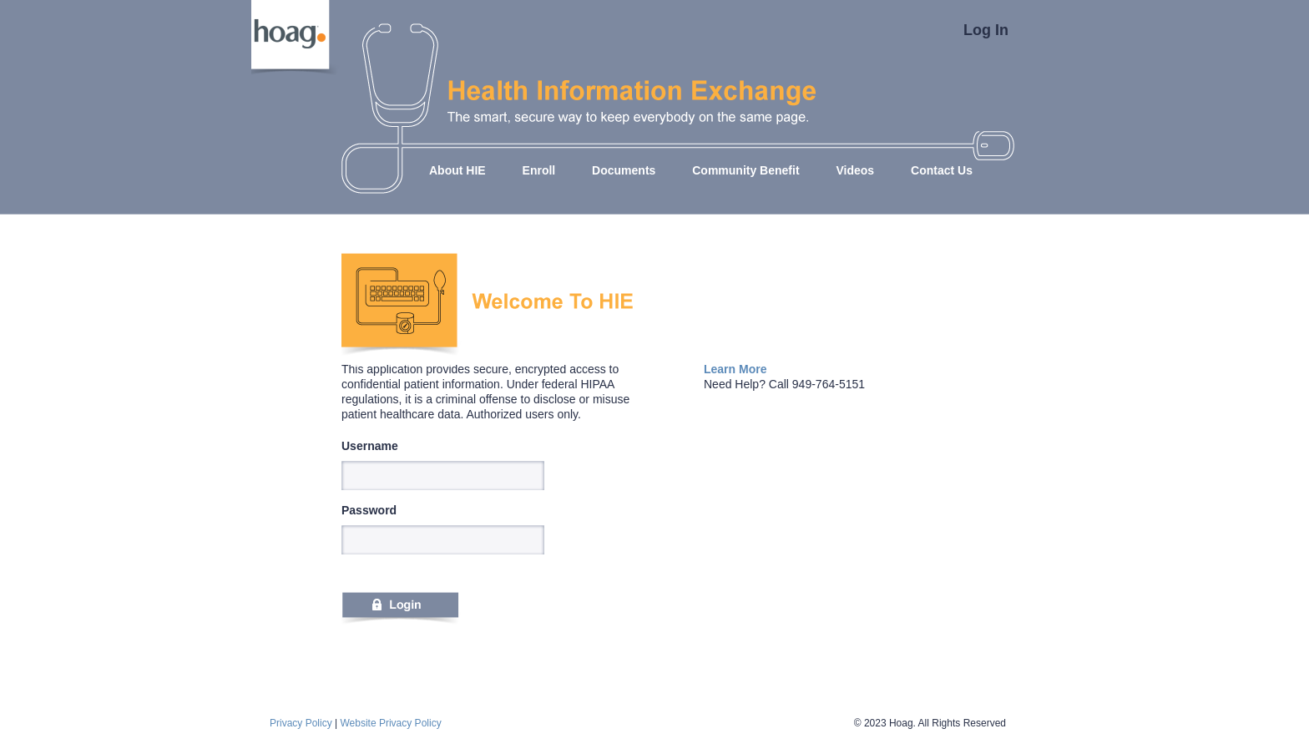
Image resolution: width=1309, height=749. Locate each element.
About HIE (457, 170)
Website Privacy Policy (390, 723)
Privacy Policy (301, 723)
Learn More (735, 369)
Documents (623, 170)
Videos (855, 170)
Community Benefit (745, 170)
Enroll (539, 170)
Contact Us (942, 170)
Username (369, 446)
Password (369, 510)
